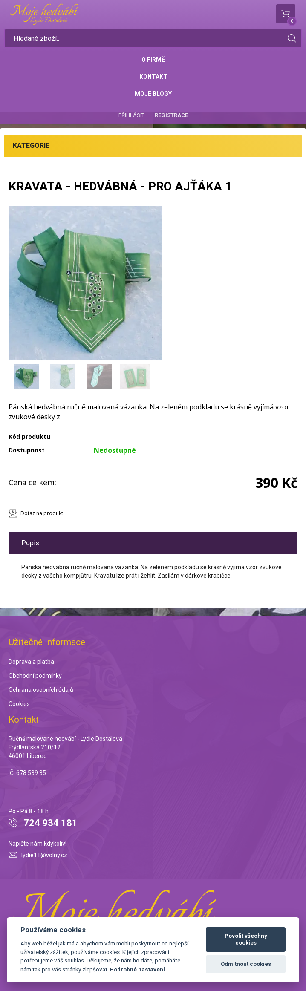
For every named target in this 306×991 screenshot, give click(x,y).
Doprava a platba (31, 661)
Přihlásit (131, 115)
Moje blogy (153, 93)
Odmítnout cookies (246, 964)
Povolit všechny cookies (246, 939)
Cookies (19, 703)
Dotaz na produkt (41, 513)
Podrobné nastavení (137, 969)
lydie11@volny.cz (44, 855)
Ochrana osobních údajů (41, 689)
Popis (30, 543)
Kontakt (153, 76)
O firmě (153, 59)
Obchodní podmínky (35, 675)
